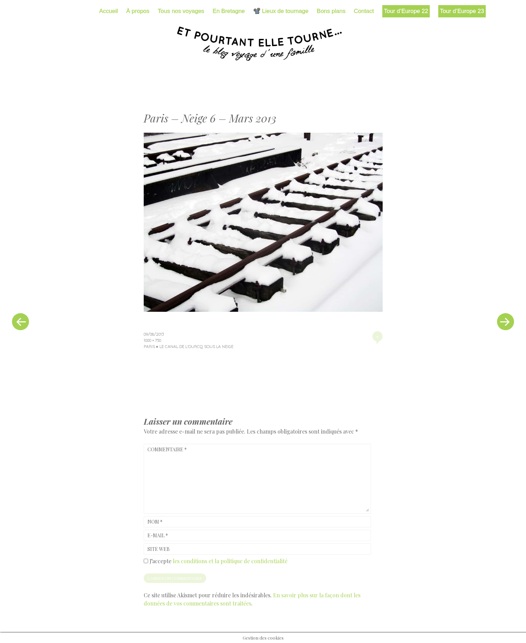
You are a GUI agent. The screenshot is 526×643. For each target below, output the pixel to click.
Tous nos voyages (181, 11)
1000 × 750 (152, 340)
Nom (154, 521)
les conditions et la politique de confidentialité (230, 561)
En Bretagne (229, 11)
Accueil (108, 11)
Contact (364, 11)
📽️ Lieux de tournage (281, 11)
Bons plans (331, 11)
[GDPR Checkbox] (146, 561)
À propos (138, 11)
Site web (158, 549)
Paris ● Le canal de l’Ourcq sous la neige (188, 346)
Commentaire (167, 449)
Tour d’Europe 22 (406, 11)
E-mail (157, 535)
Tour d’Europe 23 (462, 11)
